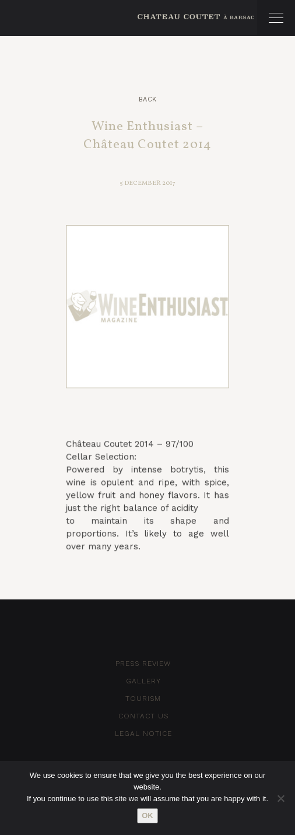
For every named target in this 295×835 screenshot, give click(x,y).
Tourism (143, 698)
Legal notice (143, 733)
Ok (147, 815)
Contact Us (143, 716)
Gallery (143, 681)
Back (148, 99)
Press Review (143, 663)
